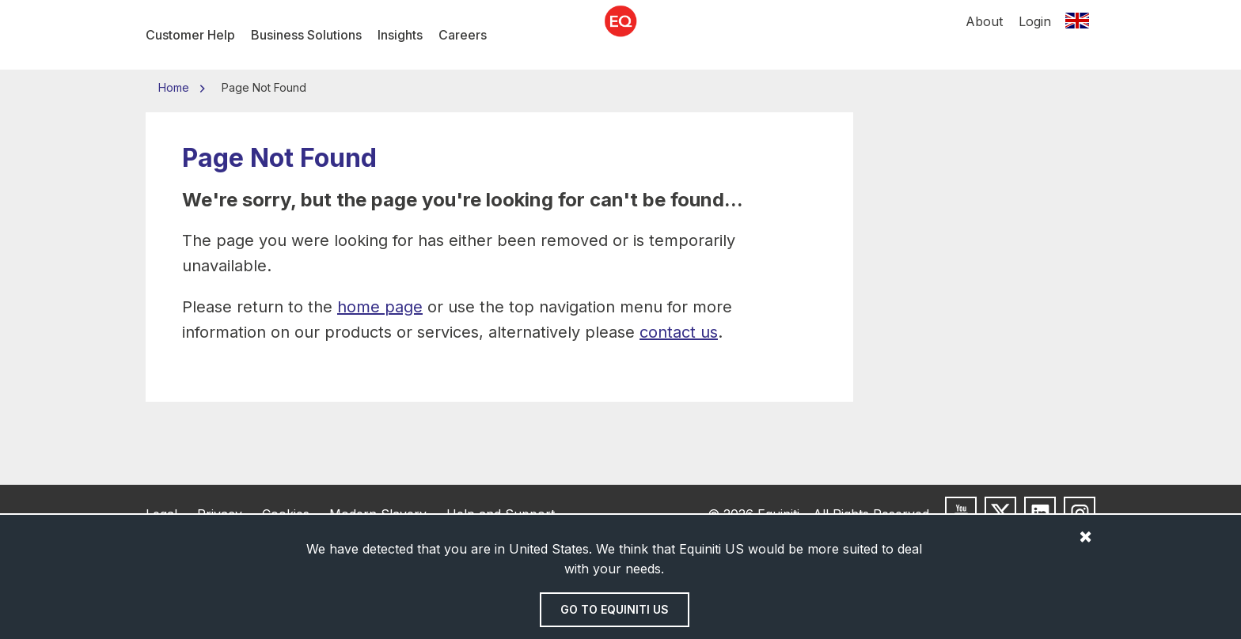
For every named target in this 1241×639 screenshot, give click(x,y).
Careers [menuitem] (462, 35)
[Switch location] (1077, 34)
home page (380, 306)
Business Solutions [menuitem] (306, 35)
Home (175, 87)
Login (1035, 35)
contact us (678, 332)
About (984, 35)
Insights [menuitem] (400, 35)
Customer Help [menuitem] (190, 35)
